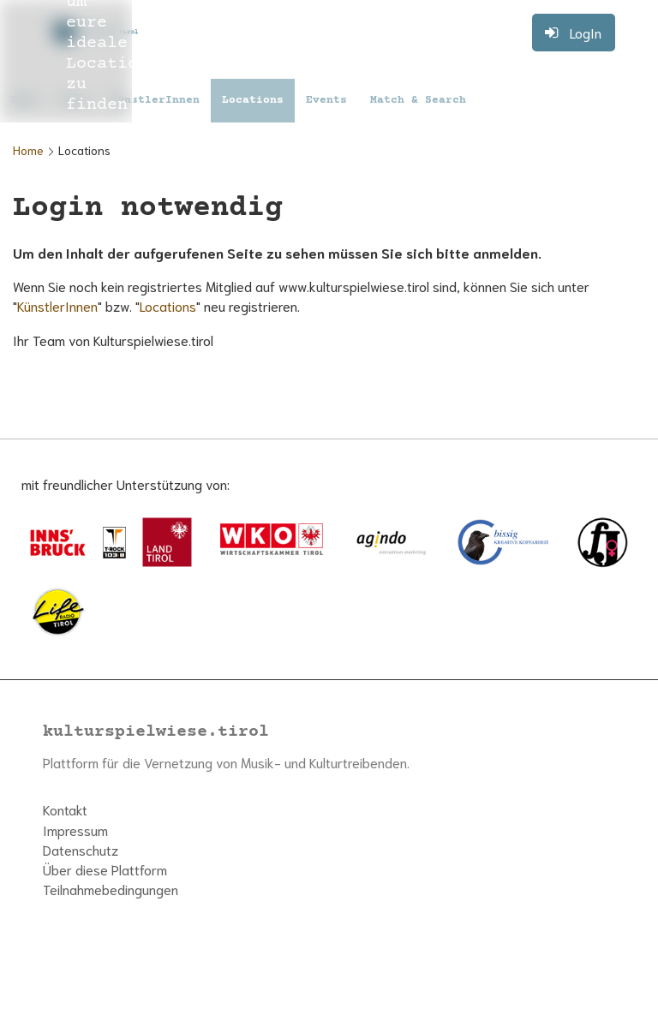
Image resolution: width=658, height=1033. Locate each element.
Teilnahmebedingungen (110, 889)
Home (28, 150)
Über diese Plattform (105, 869)
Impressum (75, 830)
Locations (253, 100)
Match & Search (418, 100)
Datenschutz (80, 849)
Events (326, 100)
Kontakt (65, 809)
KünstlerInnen (155, 100)
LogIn (585, 32)
